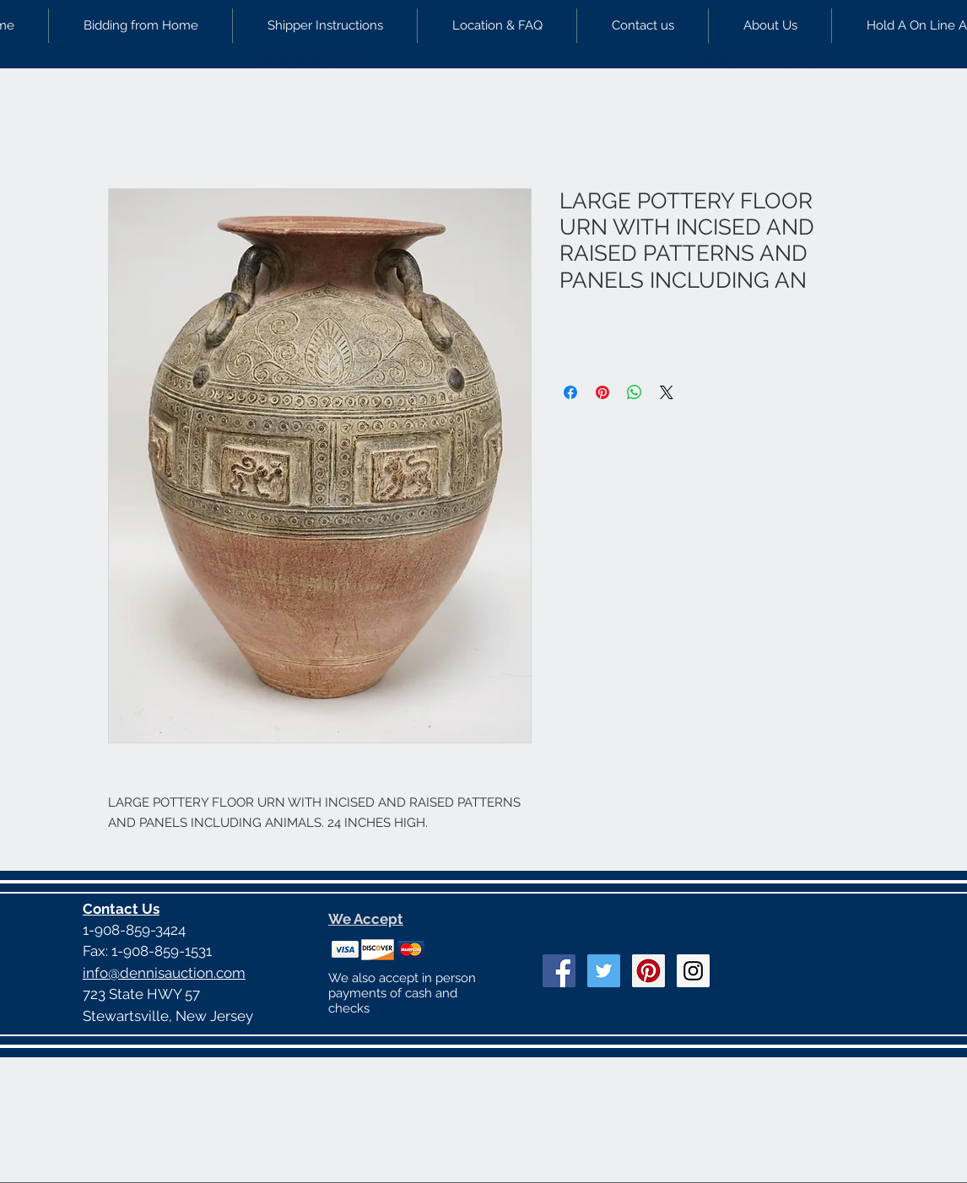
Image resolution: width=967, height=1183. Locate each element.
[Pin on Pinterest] (602, 392)
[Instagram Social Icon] (693, 970)
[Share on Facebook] (570, 392)
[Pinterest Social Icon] (648, 970)
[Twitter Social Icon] (603, 970)
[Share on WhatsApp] (634, 392)
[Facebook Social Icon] (559, 970)
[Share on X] (666, 392)
